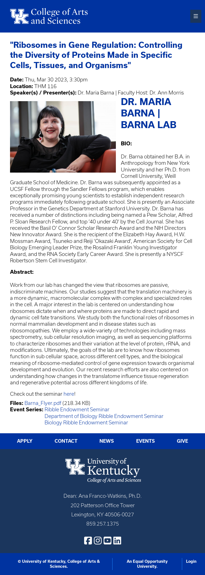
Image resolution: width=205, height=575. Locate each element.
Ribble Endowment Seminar (77, 409)
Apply (25, 441)
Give (182, 441)
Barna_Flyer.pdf (43, 403)
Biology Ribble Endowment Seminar (86, 422)
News (106, 441)
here (69, 394)
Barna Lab (148, 125)
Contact (66, 441)
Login (191, 561)
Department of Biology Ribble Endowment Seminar (104, 416)
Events (145, 441)
